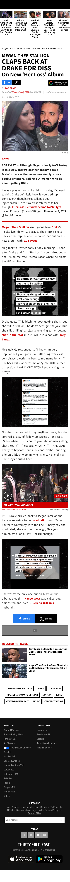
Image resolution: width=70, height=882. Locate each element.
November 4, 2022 (20, 107)
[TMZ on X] (31, 851)
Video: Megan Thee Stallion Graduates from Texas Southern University (15, 525)
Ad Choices (9, 759)
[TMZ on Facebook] (24, 851)
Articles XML (10, 772)
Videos (7, 812)
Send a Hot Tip (44, 750)
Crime (59, 710)
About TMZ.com (11, 746)
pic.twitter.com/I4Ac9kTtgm (43, 223)
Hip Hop (46, 710)
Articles (7, 768)
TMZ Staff (10, 103)
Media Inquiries (44, 763)
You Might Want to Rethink (22, 710)
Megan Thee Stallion (20, 704)
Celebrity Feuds (53, 716)
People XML (9, 803)
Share (24, 634)
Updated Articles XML (14, 781)
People (7, 798)
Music (36, 716)
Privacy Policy (51, 826)
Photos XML (9, 807)
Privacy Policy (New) (13, 750)
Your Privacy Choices (17, 763)
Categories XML (11, 790)
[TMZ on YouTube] (38, 851)
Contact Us (42, 746)
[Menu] (4, 4)
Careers (40, 754)
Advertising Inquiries (47, 759)
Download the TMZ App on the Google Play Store (49, 875)
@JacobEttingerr (12, 231)
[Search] (65, 4)
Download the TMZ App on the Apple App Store (21, 875)
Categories (9, 785)
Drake (39, 704)
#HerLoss (18, 223)
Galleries (8, 794)
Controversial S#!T (17, 716)
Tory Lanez (54, 704)
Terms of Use (10, 754)
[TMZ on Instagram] (44, 851)
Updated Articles (12, 776)
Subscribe (61, 836)
